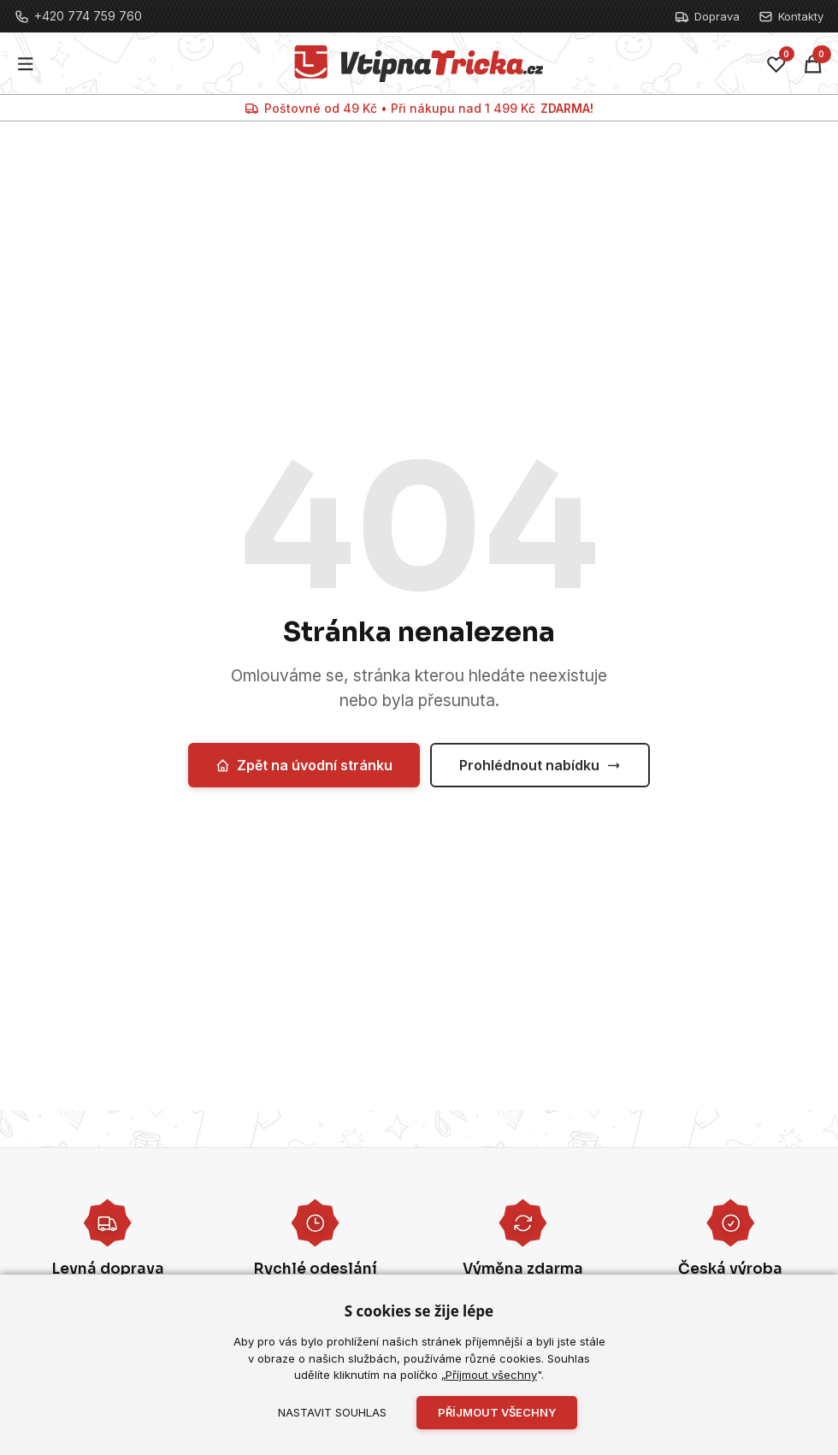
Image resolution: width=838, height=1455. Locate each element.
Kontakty (790, 16)
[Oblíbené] (776, 64)
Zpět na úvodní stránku (303, 765)
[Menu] (26, 63)
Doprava (707, 16)
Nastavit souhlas (332, 1412)
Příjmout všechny (491, 1374)
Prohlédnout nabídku (540, 765)
